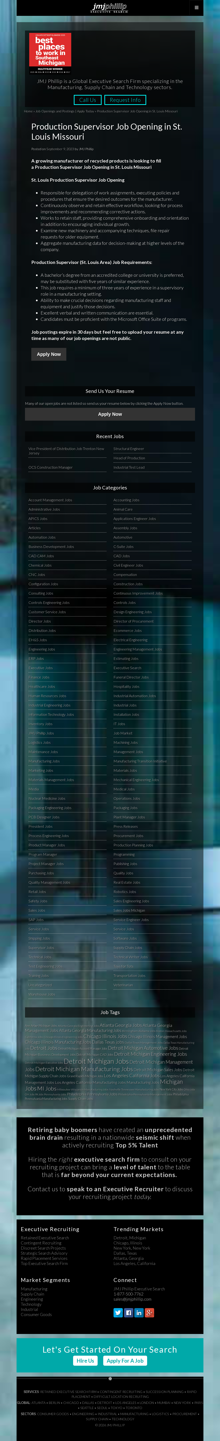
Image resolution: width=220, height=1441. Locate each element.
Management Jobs (128, 751)
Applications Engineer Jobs (135, 518)
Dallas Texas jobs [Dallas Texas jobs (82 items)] (108, 1041)
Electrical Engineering (130, 639)
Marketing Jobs (40, 770)
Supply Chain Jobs (128, 947)
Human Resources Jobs (47, 695)
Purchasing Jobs (41, 872)
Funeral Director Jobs (131, 677)
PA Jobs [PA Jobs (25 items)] (39, 1094)
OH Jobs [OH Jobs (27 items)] (30, 1094)
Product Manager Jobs (46, 844)
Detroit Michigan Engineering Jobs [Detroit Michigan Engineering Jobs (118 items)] (150, 1054)
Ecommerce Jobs (128, 630)
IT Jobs (119, 723)
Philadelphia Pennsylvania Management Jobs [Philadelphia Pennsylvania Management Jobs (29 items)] (145, 1094)
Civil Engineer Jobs (128, 565)
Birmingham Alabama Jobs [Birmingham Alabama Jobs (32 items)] (139, 1030)
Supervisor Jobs (41, 947)
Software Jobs (125, 938)
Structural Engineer (129, 448)
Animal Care (123, 509)
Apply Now (49, 354)
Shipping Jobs (39, 938)
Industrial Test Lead (129, 467)
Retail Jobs (37, 891)
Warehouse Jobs (41, 994)
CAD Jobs (122, 555)
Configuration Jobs (43, 583)
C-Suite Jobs (124, 546)
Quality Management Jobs (49, 882)
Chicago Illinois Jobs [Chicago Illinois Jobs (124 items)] (105, 1036)
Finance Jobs (39, 677)
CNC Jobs (36, 574)
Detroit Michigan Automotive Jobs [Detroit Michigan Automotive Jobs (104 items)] (143, 1047)
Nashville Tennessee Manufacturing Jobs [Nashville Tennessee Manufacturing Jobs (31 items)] (134, 1089)
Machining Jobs (126, 742)
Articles (34, 527)
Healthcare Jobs (41, 686)
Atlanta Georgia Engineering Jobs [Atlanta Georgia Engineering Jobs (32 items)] (78, 1025)
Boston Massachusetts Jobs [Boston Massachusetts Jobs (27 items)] (171, 1030)
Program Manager (42, 854)
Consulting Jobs (40, 593)
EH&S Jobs (37, 639)
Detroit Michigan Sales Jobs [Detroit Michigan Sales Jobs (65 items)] (158, 1069)
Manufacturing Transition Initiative (140, 761)
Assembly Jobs (125, 527)
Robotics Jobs (125, 891)
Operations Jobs (127, 798)
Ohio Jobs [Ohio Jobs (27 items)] (189, 1089)
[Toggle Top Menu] (195, 7)
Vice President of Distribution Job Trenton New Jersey (66, 450)
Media (33, 788)
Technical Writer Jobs (131, 956)
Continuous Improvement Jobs (138, 593)
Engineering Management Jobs (138, 649)
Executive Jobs (40, 667)
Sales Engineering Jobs (131, 900)
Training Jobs (38, 975)
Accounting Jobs (126, 499)
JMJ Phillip (110, 8)
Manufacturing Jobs (44, 761)
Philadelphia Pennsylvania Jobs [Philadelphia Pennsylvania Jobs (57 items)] (92, 1093)
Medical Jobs (124, 788)
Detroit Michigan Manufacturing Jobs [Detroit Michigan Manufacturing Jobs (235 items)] (84, 1068)
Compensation (125, 574)
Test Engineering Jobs (45, 966)
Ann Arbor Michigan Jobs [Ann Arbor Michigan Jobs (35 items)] (41, 1025)
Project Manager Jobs (46, 863)
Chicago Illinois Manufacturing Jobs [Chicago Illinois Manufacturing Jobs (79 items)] (58, 1041)
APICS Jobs (37, 518)
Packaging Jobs (126, 807)
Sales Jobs (36, 910)
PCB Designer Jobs (44, 816)
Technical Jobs (39, 956)
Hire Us (85, 1360)
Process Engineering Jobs (48, 835)
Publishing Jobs (125, 863)
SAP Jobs (36, 919)
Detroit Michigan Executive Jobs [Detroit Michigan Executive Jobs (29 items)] (44, 1062)
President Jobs (40, 826)
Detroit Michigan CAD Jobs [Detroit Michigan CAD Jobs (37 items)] (95, 1054)
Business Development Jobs (51, 546)
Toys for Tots (124, 966)
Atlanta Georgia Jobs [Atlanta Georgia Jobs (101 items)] (121, 1025)
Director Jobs (39, 621)
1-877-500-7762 (128, 1293)
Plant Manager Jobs (129, 816)
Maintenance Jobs (43, 751)
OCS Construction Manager (50, 467)
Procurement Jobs (128, 835)
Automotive (123, 537)
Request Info (126, 100)
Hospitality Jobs (126, 686)
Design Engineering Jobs (133, 611)
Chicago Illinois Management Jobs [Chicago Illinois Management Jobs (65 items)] (157, 1036)
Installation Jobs (126, 714)
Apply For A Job (125, 1360)
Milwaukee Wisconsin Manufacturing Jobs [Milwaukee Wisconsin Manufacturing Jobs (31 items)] (83, 1089)
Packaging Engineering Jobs (49, 807)
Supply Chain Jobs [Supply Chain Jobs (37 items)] (80, 1098)
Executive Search (127, 667)
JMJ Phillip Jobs (41, 733)
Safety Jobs (37, 900)
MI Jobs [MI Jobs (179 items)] (47, 1088)
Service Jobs (38, 928)
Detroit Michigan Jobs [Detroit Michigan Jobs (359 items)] (96, 1061)
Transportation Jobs (129, 975)
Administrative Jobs (44, 509)
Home (28, 111)
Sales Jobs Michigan (129, 910)
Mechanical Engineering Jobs (136, 779)
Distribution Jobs (42, 630)
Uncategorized (40, 984)
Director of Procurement (134, 621)
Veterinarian (123, 984)
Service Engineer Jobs (131, 919)
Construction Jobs (128, 583)
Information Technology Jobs (51, 714)
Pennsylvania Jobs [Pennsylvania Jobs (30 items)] (55, 1094)
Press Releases (126, 826)
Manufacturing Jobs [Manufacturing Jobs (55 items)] (143, 1082)
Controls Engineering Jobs (49, 602)
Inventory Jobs (40, 723)
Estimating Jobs (126, 658)
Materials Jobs (125, 770)
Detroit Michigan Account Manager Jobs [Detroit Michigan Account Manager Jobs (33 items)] (82, 1048)
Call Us (86, 100)
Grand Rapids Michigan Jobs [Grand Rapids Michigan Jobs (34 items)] (85, 1076)
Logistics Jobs (39, 742)
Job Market (123, 733)
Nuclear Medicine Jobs (46, 798)
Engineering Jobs (41, 649)
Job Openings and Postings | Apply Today (64, 111)
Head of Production (129, 457)
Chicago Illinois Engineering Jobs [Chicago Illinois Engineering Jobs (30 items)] (63, 1037)
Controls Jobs (125, 602)
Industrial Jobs (125, 705)
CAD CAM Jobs (41, 555)
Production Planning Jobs (133, 844)
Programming (124, 854)
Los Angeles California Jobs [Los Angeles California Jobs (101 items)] (132, 1075)
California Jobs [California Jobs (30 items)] (34, 1037)
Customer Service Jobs (47, 611)
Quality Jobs (123, 872)
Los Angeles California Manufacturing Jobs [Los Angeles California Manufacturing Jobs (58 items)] (90, 1082)
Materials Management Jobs (51, 779)
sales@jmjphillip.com (132, 1298)
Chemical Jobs (40, 565)
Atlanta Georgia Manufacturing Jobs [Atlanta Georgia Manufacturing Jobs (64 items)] (90, 1030)
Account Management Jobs (50, 499)
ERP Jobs (36, 658)
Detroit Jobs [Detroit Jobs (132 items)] (43, 1047)
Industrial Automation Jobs (135, 695)
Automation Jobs (42, 537)
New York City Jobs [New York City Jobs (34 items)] (171, 1089)
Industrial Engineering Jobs (49, 705)
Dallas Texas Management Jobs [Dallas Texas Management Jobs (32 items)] (144, 1042)
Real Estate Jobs (127, 882)
